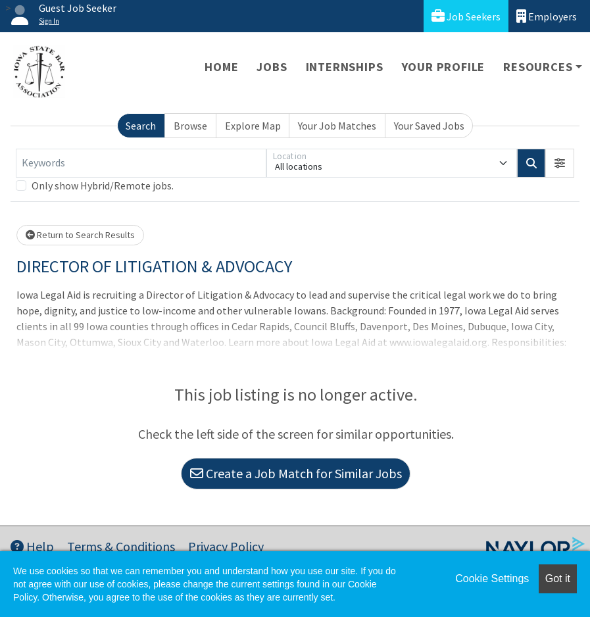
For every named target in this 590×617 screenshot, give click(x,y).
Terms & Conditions (121, 546)
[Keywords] (141, 163)
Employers (546, 16)
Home (221, 66)
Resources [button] (537, 66)
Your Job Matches (337, 125)
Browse (190, 125)
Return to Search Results (80, 235)
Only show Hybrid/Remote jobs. (103, 185)
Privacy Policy (226, 546)
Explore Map (253, 125)
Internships (344, 66)
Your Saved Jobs (429, 125)
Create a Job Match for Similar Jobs (296, 473)
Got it (557, 578)
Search (141, 125)
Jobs (272, 66)
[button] (559, 163)
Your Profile (443, 66)
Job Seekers (466, 16)
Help (32, 546)
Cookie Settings (492, 578)
